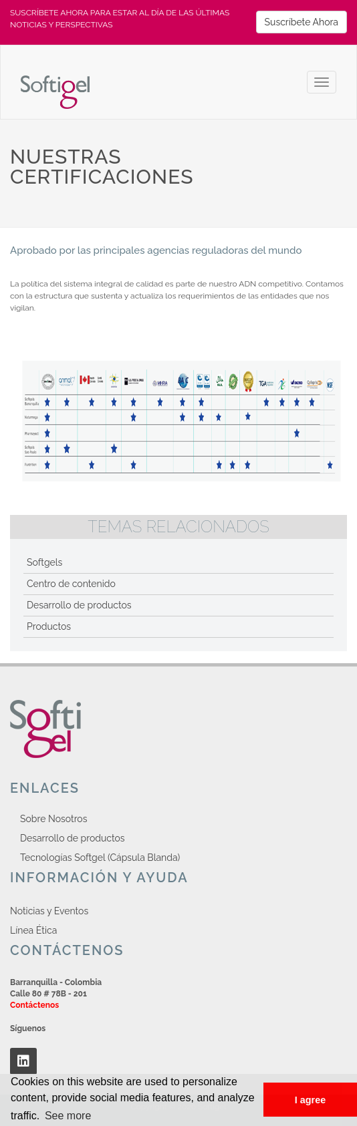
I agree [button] (310, 1100)
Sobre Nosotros (53, 818)
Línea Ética (33, 930)
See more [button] (68, 1115)
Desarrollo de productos (79, 605)
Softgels (44, 562)
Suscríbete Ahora (301, 22)
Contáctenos (34, 1005)
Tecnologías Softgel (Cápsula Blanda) (100, 857)
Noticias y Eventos (49, 911)
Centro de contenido (71, 583)
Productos (49, 626)
